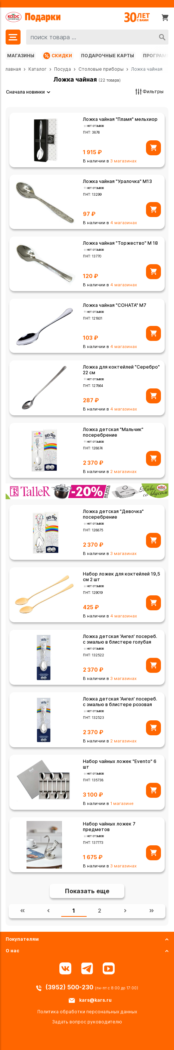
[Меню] (13, 37)
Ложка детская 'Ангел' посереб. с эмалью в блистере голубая (120, 639)
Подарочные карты (107, 55)
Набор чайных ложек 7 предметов (109, 826)
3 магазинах (123, 161)
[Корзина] (165, 17)
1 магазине (122, 803)
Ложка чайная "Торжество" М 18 (120, 243)
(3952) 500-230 (70, 987)
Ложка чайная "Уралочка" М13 (117, 181)
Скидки (57, 55)
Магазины (20, 55)
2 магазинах (123, 471)
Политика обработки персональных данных (87, 1011)
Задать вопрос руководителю (87, 1022)
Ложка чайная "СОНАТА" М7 (114, 305)
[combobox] (97, 37)
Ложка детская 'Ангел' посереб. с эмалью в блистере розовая (120, 701)
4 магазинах (123, 222)
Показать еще (87, 891)
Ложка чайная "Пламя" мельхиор (120, 119)
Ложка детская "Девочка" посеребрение (113, 514)
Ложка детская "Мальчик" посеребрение (113, 432)
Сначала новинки (25, 92)
